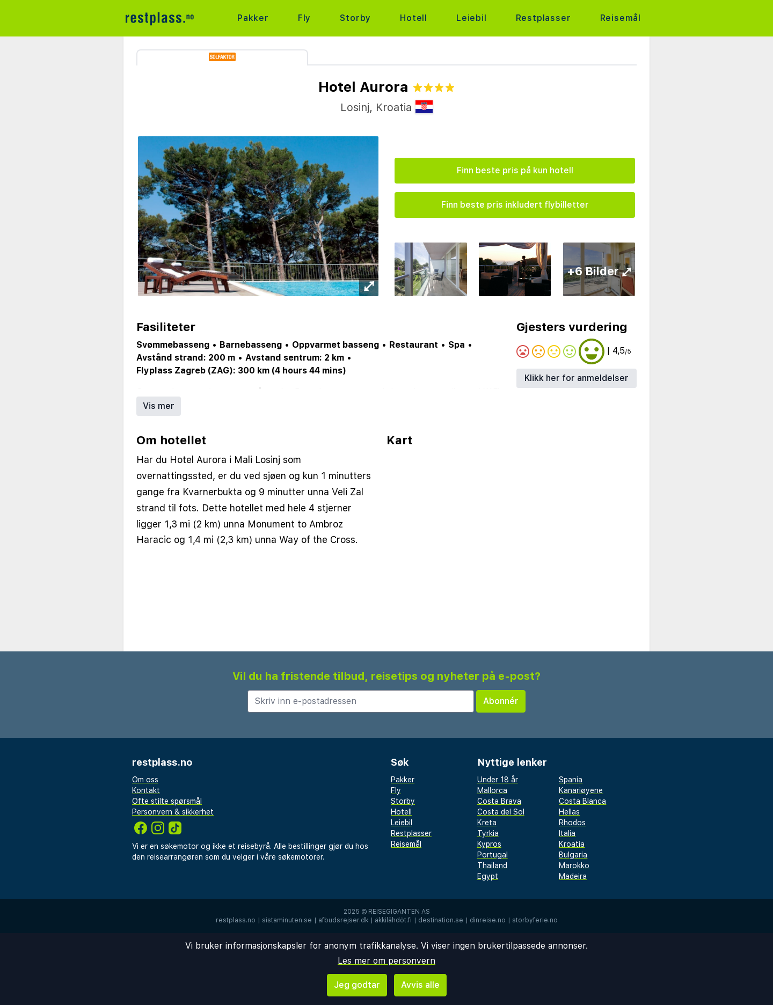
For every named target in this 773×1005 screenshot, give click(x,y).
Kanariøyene (581, 790)
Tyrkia (488, 833)
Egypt (487, 876)
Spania (570, 779)
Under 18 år (497, 779)
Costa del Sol (500, 812)
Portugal (492, 854)
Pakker (253, 18)
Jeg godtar (357, 985)
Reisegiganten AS (399, 911)
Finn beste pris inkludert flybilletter (515, 205)
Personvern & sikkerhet (173, 812)
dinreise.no (488, 920)
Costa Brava (499, 801)
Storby (355, 18)
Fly (304, 18)
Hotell (413, 18)
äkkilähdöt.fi (393, 920)
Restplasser (543, 18)
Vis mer (158, 406)
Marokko (574, 865)
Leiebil (471, 18)
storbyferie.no (535, 920)
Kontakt (146, 790)
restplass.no (236, 920)
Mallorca (492, 790)
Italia (567, 833)
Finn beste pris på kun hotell (515, 170)
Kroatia (572, 844)
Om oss (145, 779)
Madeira (573, 876)
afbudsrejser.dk (343, 920)
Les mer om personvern (386, 961)
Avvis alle (420, 985)
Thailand (492, 865)
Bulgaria (573, 854)
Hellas (569, 812)
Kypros (489, 844)
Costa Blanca (582, 801)
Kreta (487, 822)
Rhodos (572, 822)
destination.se (440, 920)
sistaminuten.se (287, 920)
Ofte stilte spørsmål (167, 801)
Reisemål (620, 18)
